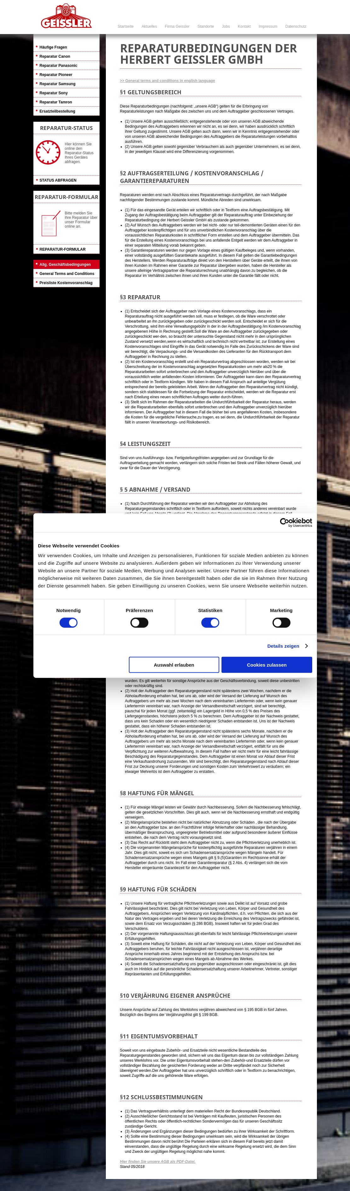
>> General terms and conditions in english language (167, 81)
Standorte (206, 26)
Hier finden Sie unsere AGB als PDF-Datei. (158, 1161)
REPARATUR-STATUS (66, 127)
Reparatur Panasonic (58, 65)
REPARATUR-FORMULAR (66, 197)
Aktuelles (149, 26)
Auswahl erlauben (174, 665)
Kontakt (244, 26)
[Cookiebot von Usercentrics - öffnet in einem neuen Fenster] (284, 522)
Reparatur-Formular (63, 249)
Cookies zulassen (267, 665)
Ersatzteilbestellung (57, 111)
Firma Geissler (177, 26)
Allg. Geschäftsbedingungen (65, 264)
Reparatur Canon (55, 56)
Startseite (126, 26)
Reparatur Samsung (58, 84)
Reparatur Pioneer (56, 75)
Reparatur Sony (54, 93)
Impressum (268, 26)
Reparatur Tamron (56, 102)
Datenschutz (296, 26)
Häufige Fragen (53, 47)
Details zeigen (283, 645)
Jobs (226, 26)
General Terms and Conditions (67, 273)
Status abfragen (58, 180)
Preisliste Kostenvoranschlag (66, 283)
